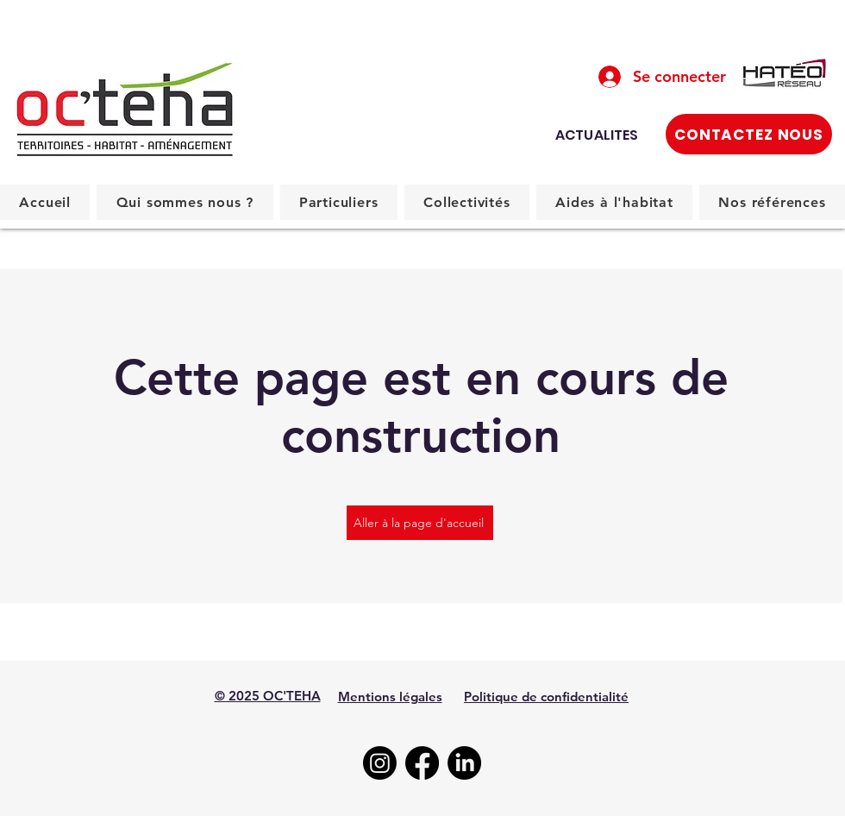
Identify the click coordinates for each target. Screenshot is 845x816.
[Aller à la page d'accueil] (420, 522)
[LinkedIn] (464, 763)
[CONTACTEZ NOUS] (749, 134)
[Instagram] (380, 763)
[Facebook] (422, 763)
